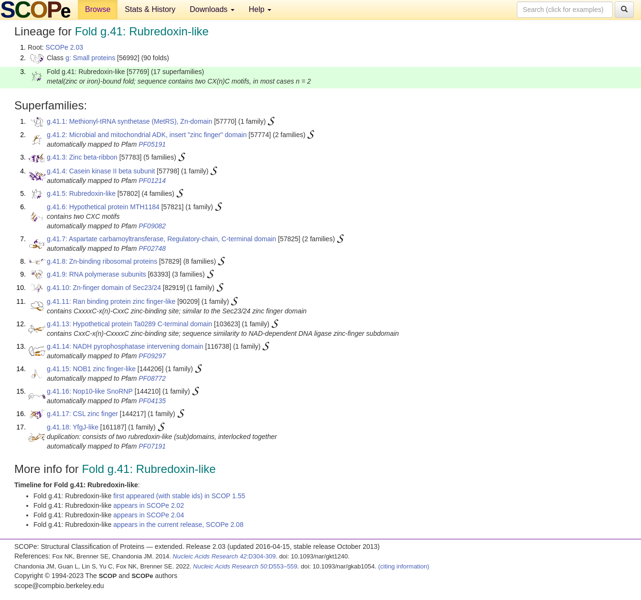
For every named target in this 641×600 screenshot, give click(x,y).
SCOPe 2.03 (64, 47)
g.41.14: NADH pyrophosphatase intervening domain (125, 346)
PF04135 (152, 401)
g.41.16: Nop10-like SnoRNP (90, 391)
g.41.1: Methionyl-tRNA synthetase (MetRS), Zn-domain (129, 121)
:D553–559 (245, 566)
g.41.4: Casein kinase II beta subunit (101, 171)
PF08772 (152, 378)
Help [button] (260, 9)
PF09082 (152, 226)
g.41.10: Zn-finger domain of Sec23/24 (104, 287)
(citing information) (403, 566)
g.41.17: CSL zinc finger (82, 414)
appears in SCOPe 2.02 (148, 505)
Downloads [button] (212, 9)
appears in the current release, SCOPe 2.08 (178, 524)
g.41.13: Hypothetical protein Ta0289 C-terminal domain (129, 324)
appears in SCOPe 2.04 (148, 515)
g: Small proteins (90, 58)
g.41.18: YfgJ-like (72, 427)
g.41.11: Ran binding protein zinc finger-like (111, 301)
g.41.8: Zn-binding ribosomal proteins (102, 261)
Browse (97, 9)
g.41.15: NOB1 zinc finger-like (91, 369)
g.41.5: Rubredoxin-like (81, 193)
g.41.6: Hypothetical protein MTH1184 (103, 207)
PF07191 (152, 446)
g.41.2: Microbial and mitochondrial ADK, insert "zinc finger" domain (146, 135)
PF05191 (152, 144)
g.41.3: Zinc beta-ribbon (82, 157)
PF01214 (152, 180)
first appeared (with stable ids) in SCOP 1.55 (179, 496)
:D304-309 (224, 556)
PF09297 (152, 356)
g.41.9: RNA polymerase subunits (96, 274)
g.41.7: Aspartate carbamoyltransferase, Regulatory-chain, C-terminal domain (161, 239)
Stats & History (150, 9)
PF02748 (152, 248)
